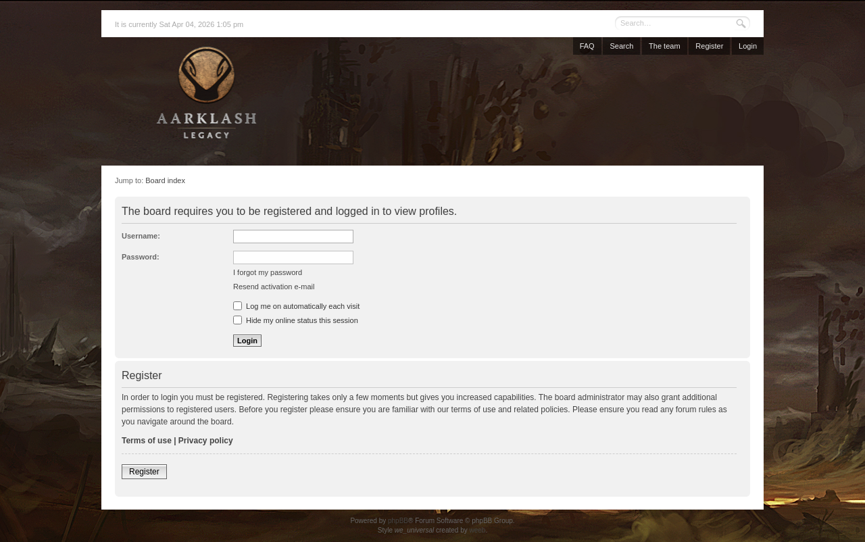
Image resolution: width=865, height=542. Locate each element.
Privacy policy (205, 440)
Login (748, 46)
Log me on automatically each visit (296, 306)
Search (621, 46)
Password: (140, 257)
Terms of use (147, 440)
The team (664, 46)
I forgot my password (267, 272)
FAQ (587, 46)
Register (709, 46)
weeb (477, 530)
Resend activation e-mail (273, 286)
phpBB (398, 520)
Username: (141, 236)
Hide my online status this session (295, 320)
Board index (165, 180)
